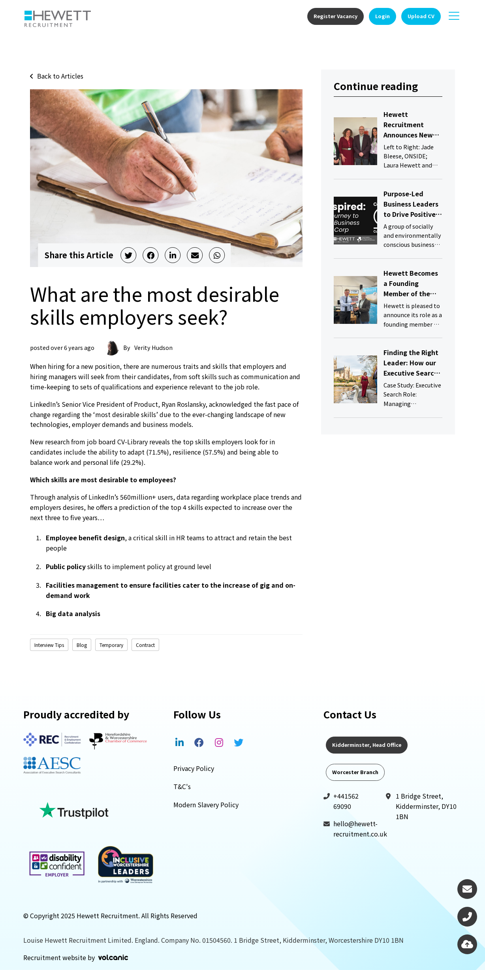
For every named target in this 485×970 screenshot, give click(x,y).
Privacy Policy (193, 768)
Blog (82, 644)
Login (382, 16)
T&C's (182, 786)
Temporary (111, 644)
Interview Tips (49, 644)
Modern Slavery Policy (206, 804)
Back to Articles (60, 76)
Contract (145, 644)
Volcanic (113, 957)
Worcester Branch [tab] (355, 772)
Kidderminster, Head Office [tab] (366, 744)
